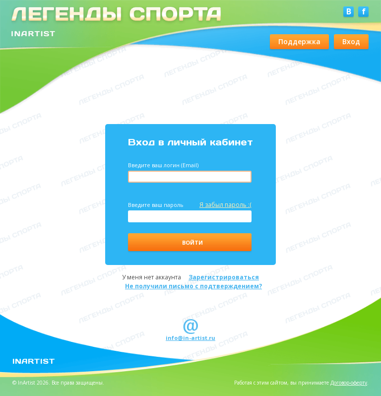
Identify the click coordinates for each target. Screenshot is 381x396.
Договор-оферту (348, 382)
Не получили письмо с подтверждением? (193, 286)
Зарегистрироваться (224, 277)
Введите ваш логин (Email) (163, 165)
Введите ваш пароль (190, 204)
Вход (351, 41)
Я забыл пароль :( (225, 204)
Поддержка (299, 41)
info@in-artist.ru (190, 337)
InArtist (33, 360)
